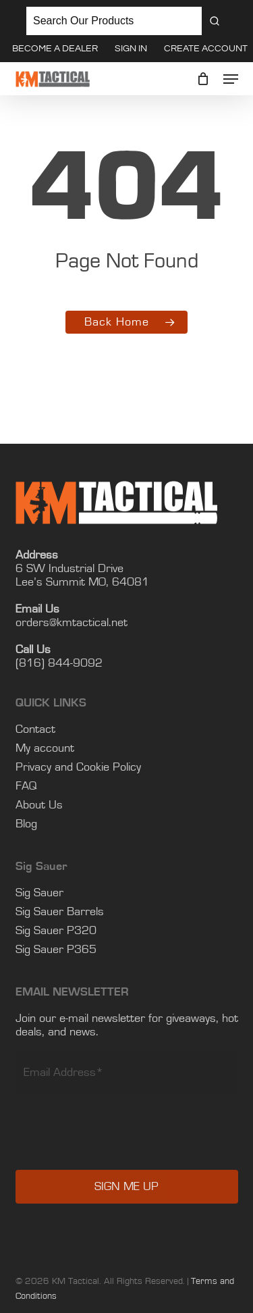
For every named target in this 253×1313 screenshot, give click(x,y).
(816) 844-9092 (59, 663)
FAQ (26, 786)
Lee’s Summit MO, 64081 (82, 582)
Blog (26, 824)
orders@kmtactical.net (72, 623)
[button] (230, 79)
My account (45, 748)
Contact (35, 729)
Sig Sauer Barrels (60, 912)
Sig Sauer (39, 893)
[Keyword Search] (114, 21)
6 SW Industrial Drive (69, 569)
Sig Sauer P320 (56, 931)
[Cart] (203, 79)
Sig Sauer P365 (56, 950)
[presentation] (118, 1140)
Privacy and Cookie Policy (78, 767)
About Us (39, 805)
